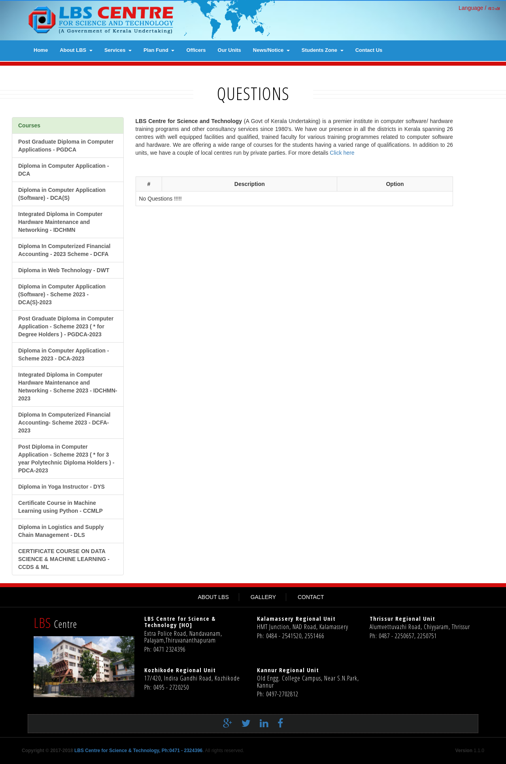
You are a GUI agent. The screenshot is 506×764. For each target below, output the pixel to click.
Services (118, 50)
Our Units (229, 50)
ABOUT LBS (213, 597)
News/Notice (271, 50)
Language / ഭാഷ (479, 8)
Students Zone (323, 50)
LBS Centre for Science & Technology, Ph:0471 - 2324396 (138, 750)
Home (41, 50)
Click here (341, 153)
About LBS (76, 50)
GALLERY (263, 597)
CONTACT (311, 597)
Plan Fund (158, 50)
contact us (369, 50)
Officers (196, 50)
